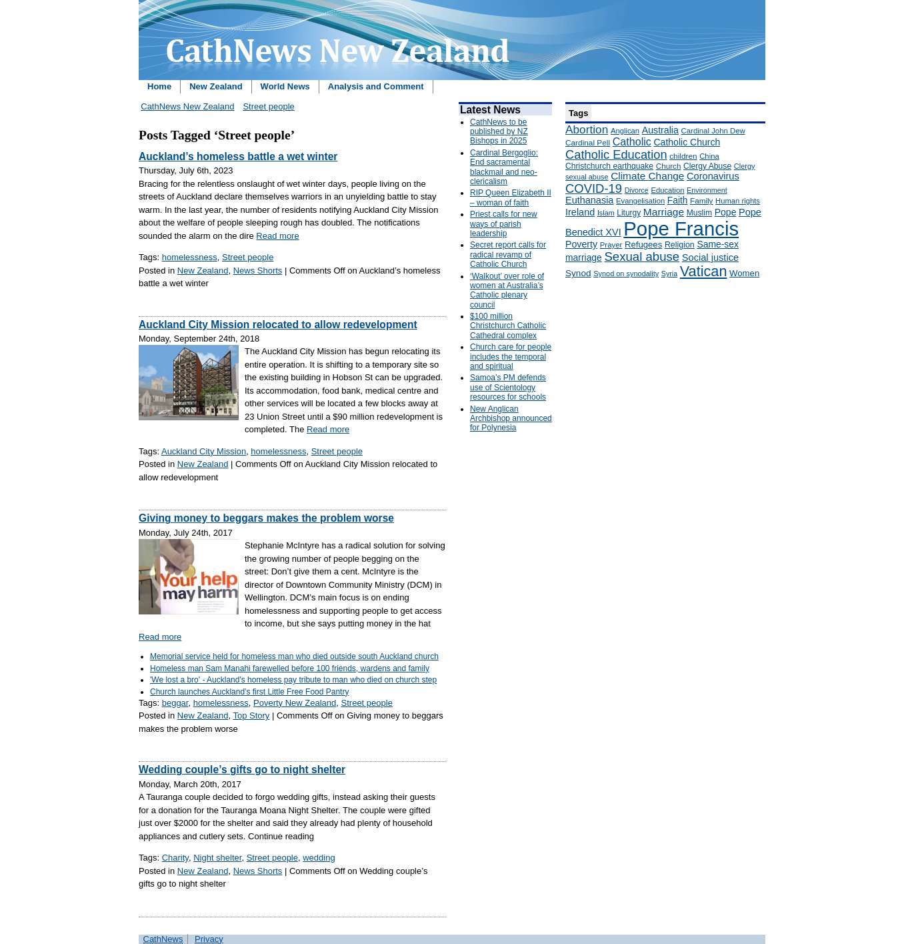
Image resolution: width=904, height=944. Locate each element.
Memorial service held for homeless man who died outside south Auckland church (294, 656)
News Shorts (258, 271)
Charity (175, 858)
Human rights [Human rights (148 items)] (737, 201)
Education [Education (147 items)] (667, 190)
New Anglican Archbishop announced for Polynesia (511, 418)
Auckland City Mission (203, 451)
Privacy (209, 939)
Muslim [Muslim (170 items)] (699, 212)
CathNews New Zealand (187, 106)
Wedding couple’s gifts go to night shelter (242, 769)
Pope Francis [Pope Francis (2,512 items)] (681, 228)
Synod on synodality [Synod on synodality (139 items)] (626, 274)
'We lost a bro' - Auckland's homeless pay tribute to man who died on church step (293, 679)
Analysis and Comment (376, 86)
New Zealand (215, 86)
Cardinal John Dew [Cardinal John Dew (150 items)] (713, 131)
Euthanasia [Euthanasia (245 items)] (589, 200)
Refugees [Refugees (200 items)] (643, 245)
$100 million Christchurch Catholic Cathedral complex (508, 326)
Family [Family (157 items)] (701, 200)
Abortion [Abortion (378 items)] (586, 129)
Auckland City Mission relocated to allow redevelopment (278, 324)
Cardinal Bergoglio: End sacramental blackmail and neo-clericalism (504, 167)
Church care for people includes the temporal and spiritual (510, 356)
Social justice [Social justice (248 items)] (710, 257)
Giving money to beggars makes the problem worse (266, 518)
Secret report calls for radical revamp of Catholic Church (508, 254)
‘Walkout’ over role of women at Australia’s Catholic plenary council (507, 291)
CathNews (163, 939)
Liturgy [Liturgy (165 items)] (629, 212)
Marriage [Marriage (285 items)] (663, 211)
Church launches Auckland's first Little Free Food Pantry (249, 691)
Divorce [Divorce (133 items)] (637, 190)
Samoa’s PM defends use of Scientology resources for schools (508, 387)
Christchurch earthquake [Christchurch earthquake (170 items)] (609, 166)
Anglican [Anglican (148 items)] (625, 131)
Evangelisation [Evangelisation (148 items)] (640, 201)
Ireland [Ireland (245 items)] (580, 212)
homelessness (189, 257)
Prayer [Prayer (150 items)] (611, 245)
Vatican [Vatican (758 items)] (703, 271)
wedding (319, 858)
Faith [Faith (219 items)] (677, 200)
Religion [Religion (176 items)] (680, 245)
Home (159, 86)
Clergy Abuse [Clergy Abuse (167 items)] (707, 166)
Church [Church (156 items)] (668, 165)
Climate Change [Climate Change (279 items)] (647, 175)
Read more (277, 236)
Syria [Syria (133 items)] (669, 274)
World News (285, 86)
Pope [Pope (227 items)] (726, 212)
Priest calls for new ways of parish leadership (503, 223)
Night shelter (217, 858)
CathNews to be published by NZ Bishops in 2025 (499, 131)
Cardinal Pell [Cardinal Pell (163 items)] (587, 142)
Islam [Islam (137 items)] (606, 213)
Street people (268, 106)
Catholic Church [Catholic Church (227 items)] (686, 142)
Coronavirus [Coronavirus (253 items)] (713, 176)
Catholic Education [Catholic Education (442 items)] (616, 154)
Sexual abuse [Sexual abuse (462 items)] (641, 257)
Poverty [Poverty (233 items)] (581, 244)
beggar (175, 703)
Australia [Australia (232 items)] (660, 130)
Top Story (251, 716)
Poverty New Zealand (294, 703)
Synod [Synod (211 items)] (578, 273)
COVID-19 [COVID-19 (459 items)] (593, 188)
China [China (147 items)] (709, 156)
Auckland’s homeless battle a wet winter (238, 156)
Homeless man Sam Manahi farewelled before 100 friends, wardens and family (289, 668)
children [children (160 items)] (683, 156)
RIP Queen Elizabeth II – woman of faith (510, 197)
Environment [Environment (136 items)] (707, 190)
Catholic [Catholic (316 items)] (632, 141)
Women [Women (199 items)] (744, 273)
